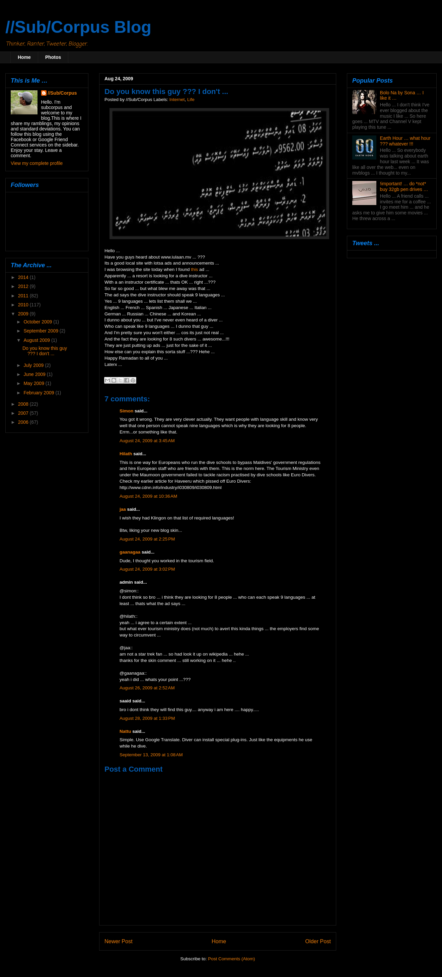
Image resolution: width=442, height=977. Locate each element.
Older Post (318, 941)
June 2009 (35, 374)
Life (191, 99)
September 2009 (41, 330)
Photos (53, 57)
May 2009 (34, 383)
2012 (24, 286)
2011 (24, 295)
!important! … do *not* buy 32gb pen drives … (404, 186)
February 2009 (39, 392)
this (194, 269)
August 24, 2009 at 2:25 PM (147, 539)
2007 (24, 413)
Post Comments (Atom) (231, 958)
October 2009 (38, 321)
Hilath (126, 453)
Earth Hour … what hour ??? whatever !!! (405, 140)
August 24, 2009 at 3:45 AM (147, 440)
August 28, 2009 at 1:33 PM (147, 718)
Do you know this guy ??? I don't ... (44, 351)
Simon (126, 410)
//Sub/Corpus (62, 93)
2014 (24, 277)
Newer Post (118, 941)
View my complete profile (37, 163)
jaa (123, 509)
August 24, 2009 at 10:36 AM (148, 496)
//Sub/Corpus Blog (78, 27)
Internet (177, 99)
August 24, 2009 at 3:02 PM (147, 569)
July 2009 (34, 365)
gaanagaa (130, 552)
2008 (24, 404)
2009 (24, 313)
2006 (24, 422)
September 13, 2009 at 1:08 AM (151, 754)
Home (24, 57)
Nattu (125, 731)
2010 (24, 304)
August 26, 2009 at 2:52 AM (147, 687)
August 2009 (37, 340)
